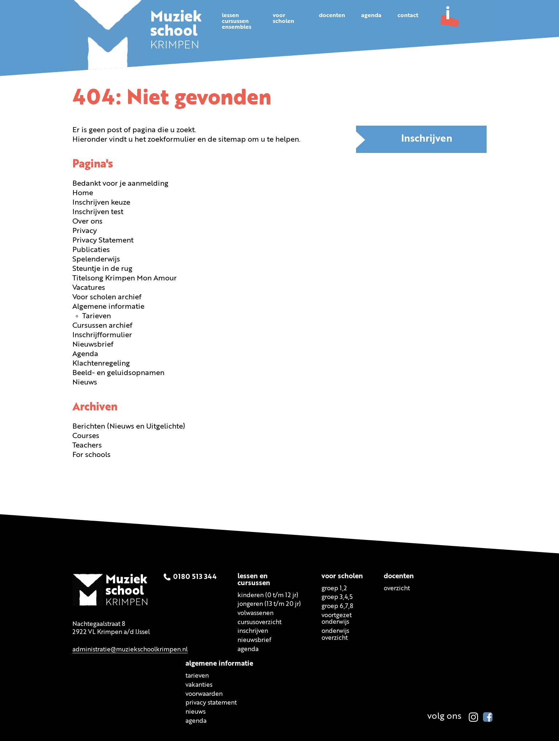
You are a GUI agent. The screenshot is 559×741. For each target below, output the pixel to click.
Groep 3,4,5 (337, 597)
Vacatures (88, 287)
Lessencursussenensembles (236, 21)
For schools (91, 454)
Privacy (84, 230)
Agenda (371, 16)
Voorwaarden (204, 693)
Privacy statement (211, 702)
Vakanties (198, 685)
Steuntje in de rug (102, 268)
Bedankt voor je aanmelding (120, 183)
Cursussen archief (102, 325)
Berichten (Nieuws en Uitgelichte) (128, 426)
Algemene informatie (108, 306)
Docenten (332, 16)
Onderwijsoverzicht (335, 634)
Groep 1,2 (334, 588)
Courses (85, 435)
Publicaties (91, 249)
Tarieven (96, 315)
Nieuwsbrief (92, 344)
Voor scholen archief (106, 296)
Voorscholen (283, 18)
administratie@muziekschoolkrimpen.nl (130, 649)
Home (82, 192)
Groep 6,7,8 (337, 606)
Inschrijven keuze (101, 202)
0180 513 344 (195, 576)
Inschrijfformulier (102, 334)
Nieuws (84, 382)
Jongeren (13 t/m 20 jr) (269, 604)
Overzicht (397, 588)
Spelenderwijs (96, 259)
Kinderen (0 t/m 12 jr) (267, 595)
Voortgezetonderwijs (337, 618)
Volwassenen (255, 613)
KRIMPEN (176, 32)
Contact (408, 16)
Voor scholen (342, 575)
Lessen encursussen (253, 579)
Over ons (87, 221)
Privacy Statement (102, 240)
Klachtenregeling (101, 363)
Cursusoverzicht (259, 622)
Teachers (87, 445)
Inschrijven (426, 138)
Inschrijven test (97, 211)
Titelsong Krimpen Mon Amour (124, 277)
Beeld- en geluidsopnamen (118, 372)
